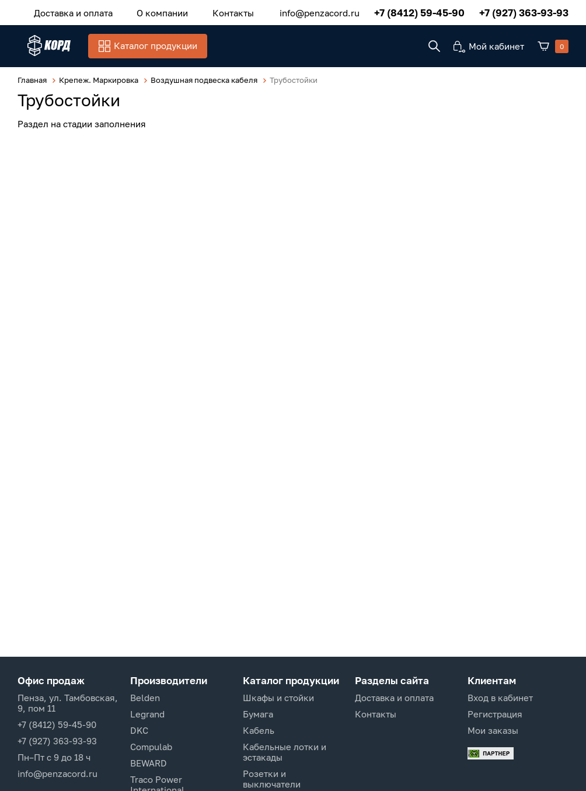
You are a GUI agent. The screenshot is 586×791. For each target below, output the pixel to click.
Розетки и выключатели (272, 778)
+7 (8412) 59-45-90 (419, 11)
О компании (147, 11)
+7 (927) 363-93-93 (523, 11)
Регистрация (495, 714)
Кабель (258, 730)
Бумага (258, 714)
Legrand (147, 714)
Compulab (151, 746)
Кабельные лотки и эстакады (284, 751)
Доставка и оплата (68, 11)
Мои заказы (493, 730)
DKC (139, 730)
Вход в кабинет (500, 697)
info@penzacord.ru (320, 11)
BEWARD (148, 763)
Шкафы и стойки (278, 697)
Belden (145, 697)
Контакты (207, 11)
